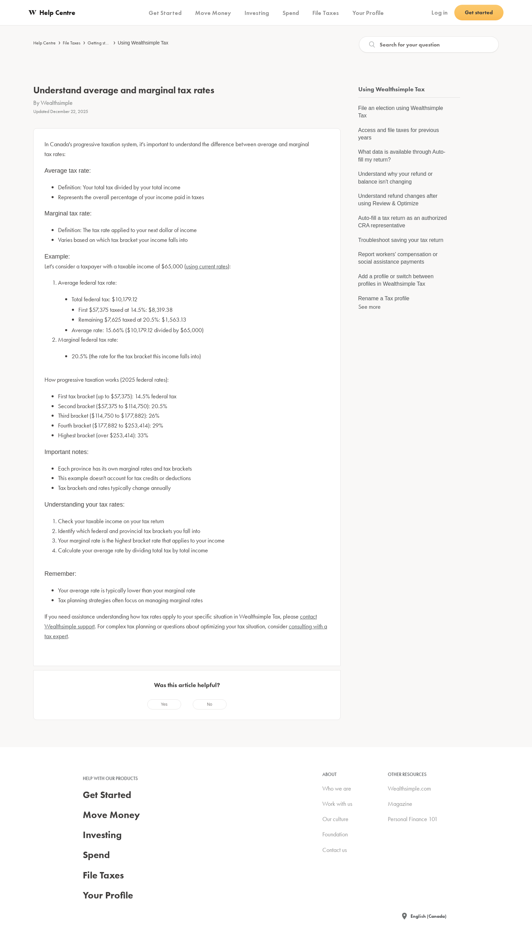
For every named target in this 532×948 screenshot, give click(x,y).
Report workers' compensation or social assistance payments (398, 258)
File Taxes (71, 43)
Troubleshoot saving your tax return (400, 240)
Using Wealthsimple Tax (143, 42)
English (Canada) (428, 916)
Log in (440, 12)
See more (369, 306)
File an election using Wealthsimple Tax (400, 111)
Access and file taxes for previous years (398, 133)
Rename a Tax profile (384, 298)
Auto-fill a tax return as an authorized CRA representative (402, 221)
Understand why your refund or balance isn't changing (395, 177)
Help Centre (44, 43)
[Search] (429, 44)
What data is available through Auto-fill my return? (401, 155)
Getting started (101, 43)
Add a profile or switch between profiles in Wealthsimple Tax (396, 280)
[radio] (164, 704)
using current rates (207, 266)
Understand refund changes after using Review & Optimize (398, 199)
